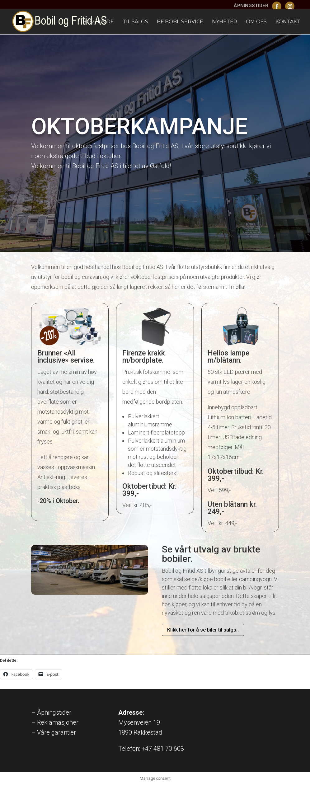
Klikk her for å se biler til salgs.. (203, 630)
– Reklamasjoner (54, 722)
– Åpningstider (51, 712)
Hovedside (98, 22)
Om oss (256, 22)
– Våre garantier (53, 732)
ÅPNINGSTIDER (251, 5)
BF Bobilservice (180, 22)
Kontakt (287, 22)
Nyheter (224, 22)
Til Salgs (135, 22)
